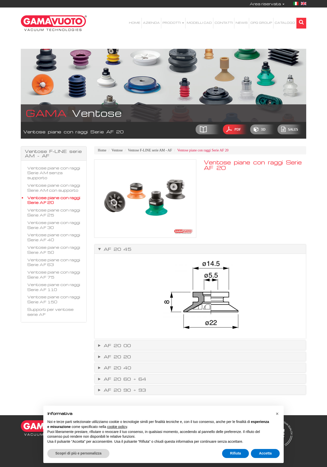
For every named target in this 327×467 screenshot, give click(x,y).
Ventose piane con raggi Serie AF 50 (53, 250)
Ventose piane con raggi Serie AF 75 (53, 275)
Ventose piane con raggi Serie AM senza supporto (53, 172)
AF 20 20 (116, 356)
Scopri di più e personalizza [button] (78, 453)
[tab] (200, 249)
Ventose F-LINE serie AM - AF (150, 150)
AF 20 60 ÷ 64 (123, 379)
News (242, 23)
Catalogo (285, 23)
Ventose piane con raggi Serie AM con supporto (53, 188)
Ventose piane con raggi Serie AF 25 (53, 212)
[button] (277, 414)
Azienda (151, 23)
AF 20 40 (116, 367)
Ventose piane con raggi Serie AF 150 (53, 299)
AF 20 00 (116, 345)
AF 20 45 (116, 249)
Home (134, 23)
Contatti (224, 23)
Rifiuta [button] (235, 453)
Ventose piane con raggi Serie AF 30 (53, 225)
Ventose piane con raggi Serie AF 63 (53, 262)
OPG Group (261, 23)
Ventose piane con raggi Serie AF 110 (53, 287)
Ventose (117, 150)
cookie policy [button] (117, 427)
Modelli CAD (199, 23)
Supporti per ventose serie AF (50, 312)
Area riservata (267, 3)
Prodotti (173, 23)
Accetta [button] (265, 453)
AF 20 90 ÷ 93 (123, 390)
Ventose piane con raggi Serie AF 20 (53, 200)
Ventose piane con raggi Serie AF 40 (53, 237)
